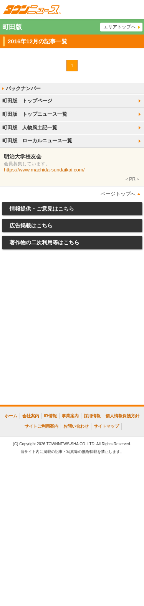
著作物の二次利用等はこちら (44, 242)
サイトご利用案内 (41, 426)
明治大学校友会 (22, 156)
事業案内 (70, 415)
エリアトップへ (119, 27)
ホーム (11, 415)
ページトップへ (118, 194)
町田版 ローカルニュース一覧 (37, 140)
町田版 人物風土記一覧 (29, 127)
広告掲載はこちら (31, 225)
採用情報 (92, 415)
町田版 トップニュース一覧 (34, 114)
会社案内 (30, 415)
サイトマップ (106, 426)
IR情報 (50, 415)
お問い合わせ (76, 426)
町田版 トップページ (27, 101)
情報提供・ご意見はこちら (42, 209)
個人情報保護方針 (122, 415)
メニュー (134, 9)
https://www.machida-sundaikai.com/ (44, 170)
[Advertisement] (72, 329)
